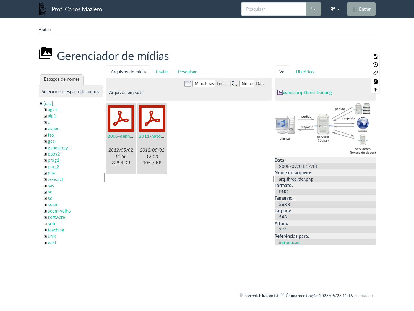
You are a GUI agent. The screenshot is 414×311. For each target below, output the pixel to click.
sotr (52, 223)
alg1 (52, 115)
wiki (52, 242)
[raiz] (48, 103)
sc (50, 191)
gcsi (52, 141)
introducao (289, 242)
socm (53, 204)
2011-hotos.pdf (155, 136)
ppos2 (54, 153)
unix (52, 236)
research (56, 179)
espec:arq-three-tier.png (307, 92)
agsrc (53, 109)
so (50, 198)
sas (51, 185)
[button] (335, 9)
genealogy (58, 147)
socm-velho (59, 210)
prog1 (53, 160)
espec (53, 128)
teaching (56, 229)
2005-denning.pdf (126, 136)
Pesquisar (187, 71)
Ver (282, 71)
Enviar (162, 71)
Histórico (305, 71)
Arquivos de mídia (128, 71)
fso (51, 134)
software (56, 217)
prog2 (53, 166)
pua (51, 172)
